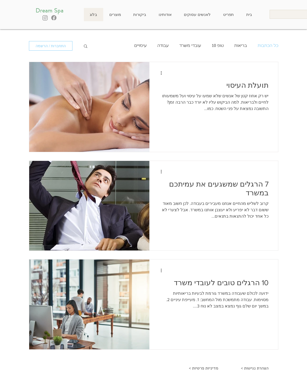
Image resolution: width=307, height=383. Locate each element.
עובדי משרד (190, 46)
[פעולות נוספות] (159, 73)
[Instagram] (45, 17)
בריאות (240, 46)
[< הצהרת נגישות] (254, 368)
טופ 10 (218, 46)
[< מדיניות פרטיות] (203, 368)
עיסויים (140, 46)
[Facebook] (53, 17)
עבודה (163, 46)
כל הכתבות (268, 46)
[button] (85, 46)
